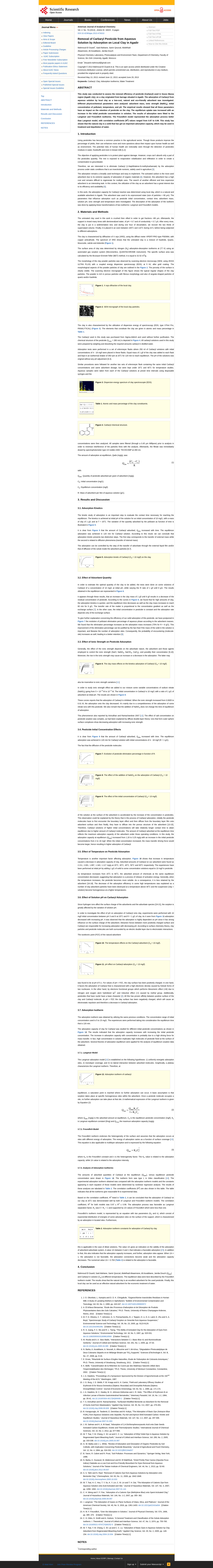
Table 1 (81, 332)
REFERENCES (86, 1290)
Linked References (155, 40)
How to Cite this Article (157, 44)
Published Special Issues (52, 85)
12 (142, 716)
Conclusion (46, 118)
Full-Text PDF (153, 30)
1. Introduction (87, 133)
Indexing (45, 33)
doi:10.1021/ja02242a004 (149, 1505)
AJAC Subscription (50, 56)
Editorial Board (48, 43)
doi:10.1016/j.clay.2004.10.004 (100, 1534)
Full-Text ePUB (154, 37)
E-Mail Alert (48, 1564)
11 (118, 682)
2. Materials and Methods (93, 211)
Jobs (165, 20)
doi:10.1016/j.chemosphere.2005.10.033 (100, 1479)
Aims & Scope (48, 39)
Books (87, 20)
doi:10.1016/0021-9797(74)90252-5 (98, 1524)
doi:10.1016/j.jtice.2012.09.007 (96, 1470)
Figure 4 (136, 340)
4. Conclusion (86, 1266)
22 (107, 1060)
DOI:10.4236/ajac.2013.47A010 (91, 33)
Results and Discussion (51, 114)
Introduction (46, 104)
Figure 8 (122, 695)
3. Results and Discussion (94, 499)
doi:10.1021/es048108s (93, 1327)
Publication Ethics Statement (54, 66)
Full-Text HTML (154, 34)
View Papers (47, 36)
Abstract (151, 27)
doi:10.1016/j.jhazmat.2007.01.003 (97, 1421)
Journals (68, 20)
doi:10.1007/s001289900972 (134, 1304)
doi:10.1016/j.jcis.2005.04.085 (95, 1346)
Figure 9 (96, 736)
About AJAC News (50, 70)
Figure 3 (96, 328)
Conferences (108, 20)
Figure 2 (144, 267)
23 (172, 1139)
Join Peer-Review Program (69, 1564)
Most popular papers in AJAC (54, 63)
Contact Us (119, 1558)
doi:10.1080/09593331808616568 (97, 1336)
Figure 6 (120, 591)
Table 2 (108, 1188)
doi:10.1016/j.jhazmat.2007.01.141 (111, 1489)
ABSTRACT (85, 87)
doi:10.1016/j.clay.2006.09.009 (96, 1408)
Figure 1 (109, 243)
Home (48, 20)
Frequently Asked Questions (54, 73)
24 (167, 1178)
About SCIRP (101, 1558)
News (127, 20)
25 (162, 1250)
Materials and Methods (51, 109)
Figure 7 (81, 621)
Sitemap (110, 1558)
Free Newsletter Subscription (54, 60)
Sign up (130, 1564)
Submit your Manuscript (151, 1564)
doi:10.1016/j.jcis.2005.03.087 (107, 1441)
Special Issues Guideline (52, 88)
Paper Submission (50, 53)
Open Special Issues (51, 81)
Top (42, 96)
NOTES (82, 1542)
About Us (147, 20)
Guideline (46, 46)
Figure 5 (92, 525)
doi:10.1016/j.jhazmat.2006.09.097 (97, 1499)
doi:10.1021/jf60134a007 (122, 1450)
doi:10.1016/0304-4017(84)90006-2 (107, 1398)
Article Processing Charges (53, 49)
